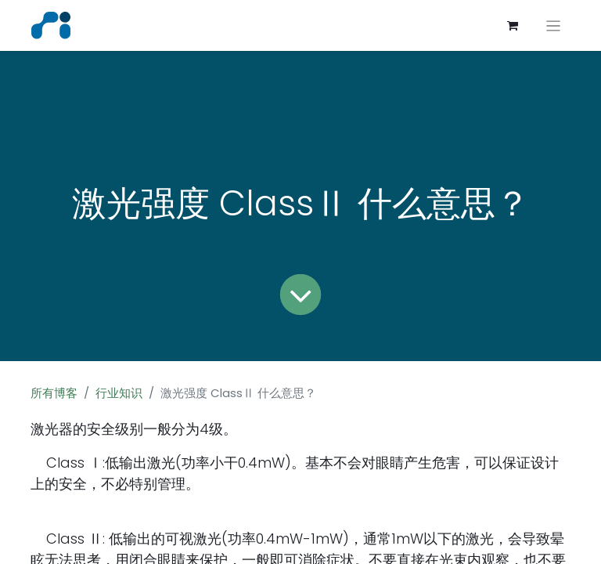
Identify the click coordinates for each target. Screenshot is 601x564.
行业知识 (118, 393)
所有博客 (54, 393)
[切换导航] (553, 25)
